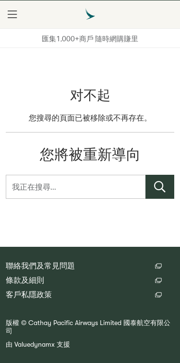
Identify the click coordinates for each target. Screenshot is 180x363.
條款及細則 (25, 280)
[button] (12, 14)
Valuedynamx (34, 344)
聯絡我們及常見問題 (40, 266)
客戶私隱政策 (29, 294)
